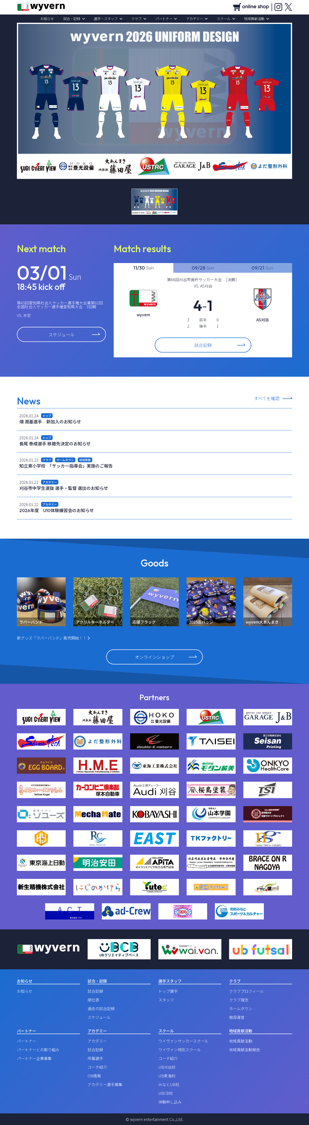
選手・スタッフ (108, 18)
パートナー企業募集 (34, 1058)
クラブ (137, 18)
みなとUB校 (168, 1084)
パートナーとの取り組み (38, 1049)
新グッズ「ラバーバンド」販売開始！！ (52, 638)
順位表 (93, 1000)
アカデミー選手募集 (105, 1084)
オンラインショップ (166, 657)
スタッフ (166, 1000)
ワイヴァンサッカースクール (183, 1041)
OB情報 (94, 1076)
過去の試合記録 (101, 1008)
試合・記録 (76, 18)
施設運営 (237, 1017)
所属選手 (95, 1058)
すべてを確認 (267, 398)
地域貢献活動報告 (244, 1049)
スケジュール (74, 334)
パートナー (162, 18)
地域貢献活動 (248, 18)
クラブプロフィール (246, 991)
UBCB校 (165, 1093)
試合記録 (219, 345)
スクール (219, 18)
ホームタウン (240, 1008)
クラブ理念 (238, 1000)
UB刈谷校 (167, 1067)
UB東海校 (167, 1076)
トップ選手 (168, 991)
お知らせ (53, 18)
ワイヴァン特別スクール (179, 1049)
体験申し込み (170, 1102)
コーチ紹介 (97, 1067)
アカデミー (191, 18)
